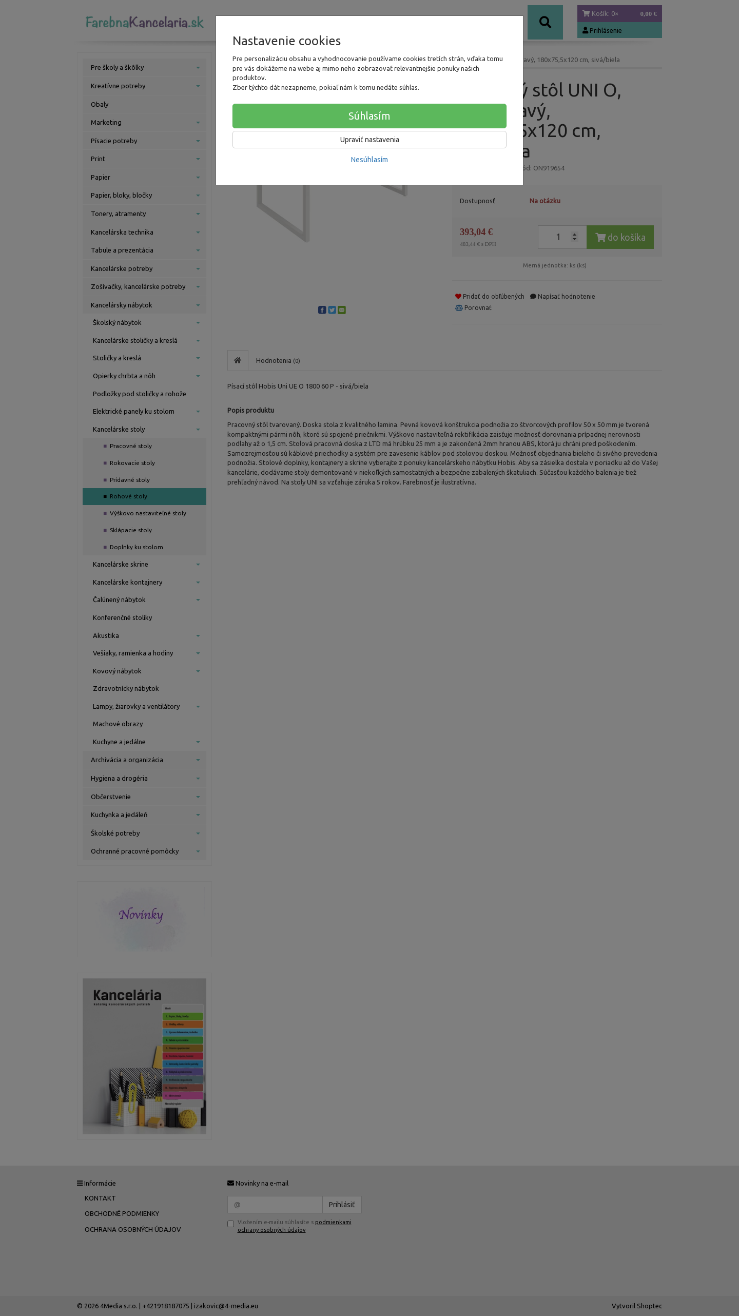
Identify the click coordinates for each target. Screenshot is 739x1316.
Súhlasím (369, 116)
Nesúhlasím (369, 160)
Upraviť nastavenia (369, 140)
